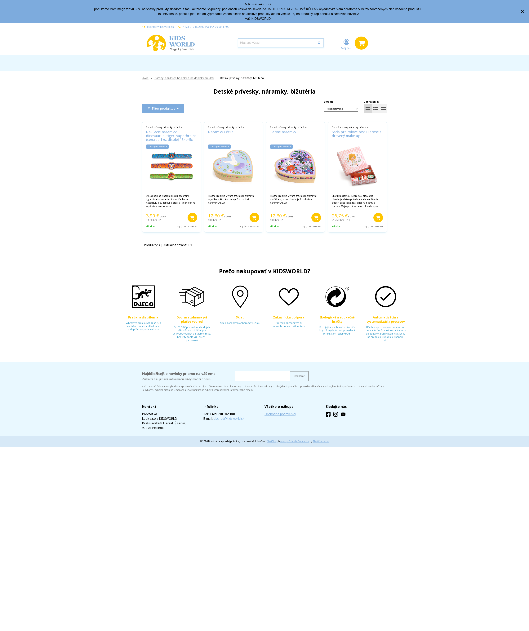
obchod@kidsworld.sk (160, 27)
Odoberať (299, 376)
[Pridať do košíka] (192, 217)
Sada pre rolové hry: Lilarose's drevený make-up (356, 134)
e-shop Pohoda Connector (294, 441)
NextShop (272, 441)
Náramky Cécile (220, 132)
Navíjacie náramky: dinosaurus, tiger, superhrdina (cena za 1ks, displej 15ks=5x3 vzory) (171, 138)
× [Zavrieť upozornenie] (522, 11)
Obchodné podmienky (280, 414)
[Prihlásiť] (346, 44)
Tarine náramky (283, 132)
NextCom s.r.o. (321, 441)
